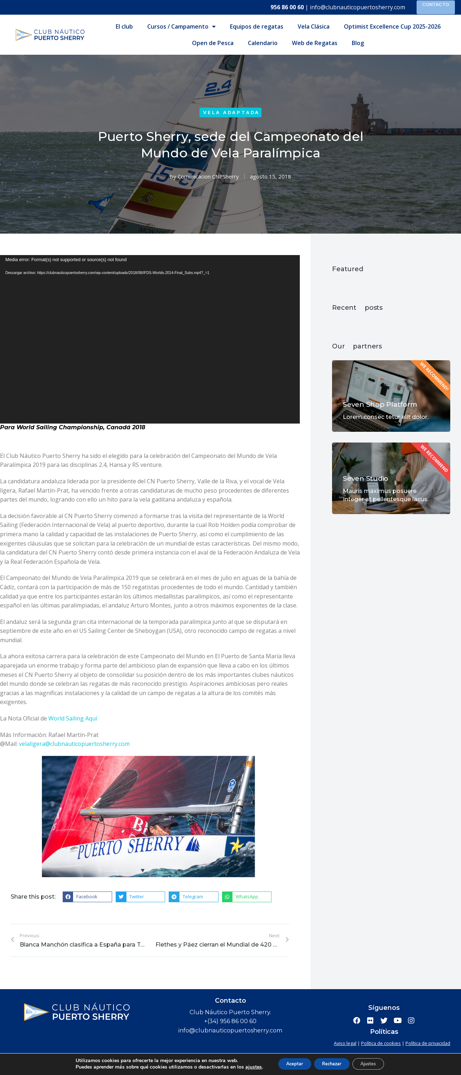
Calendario (263, 43)
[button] (87, 896)
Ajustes (381, 1064)
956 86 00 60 (287, 7)
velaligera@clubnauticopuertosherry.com (74, 744)
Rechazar (336, 1064)
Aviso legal (345, 1043)
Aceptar (291, 1064)
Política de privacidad (427, 1043)
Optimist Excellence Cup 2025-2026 (392, 26)
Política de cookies (381, 1043)
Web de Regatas (314, 43)
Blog (358, 43)
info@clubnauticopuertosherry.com (357, 7)
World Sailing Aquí (72, 718)
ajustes (246, 1067)
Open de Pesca (213, 43)
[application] (150, 339)
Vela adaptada (231, 112)
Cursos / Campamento (181, 26)
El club (124, 26)
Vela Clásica (314, 26)
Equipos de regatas (256, 26)
